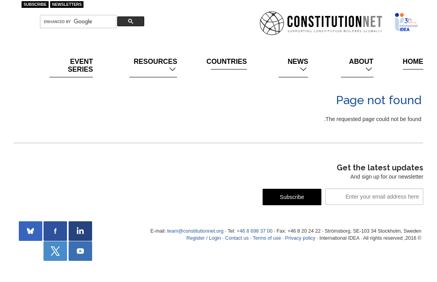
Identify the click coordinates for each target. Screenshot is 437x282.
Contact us (236, 238)
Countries (229, 61)
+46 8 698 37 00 (254, 231)
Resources (155, 65)
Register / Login (204, 238)
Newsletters (67, 4)
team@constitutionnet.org (195, 231)
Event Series (80, 65)
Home (413, 61)
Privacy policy (300, 238)
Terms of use (267, 238)
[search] (77, 21)
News (298, 65)
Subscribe (35, 4)
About (361, 65)
